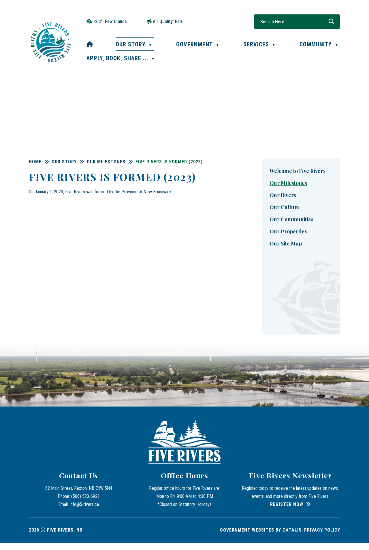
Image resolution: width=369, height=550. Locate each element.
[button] (331, 21)
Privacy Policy (322, 537)
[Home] (89, 44)
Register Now (286, 511)
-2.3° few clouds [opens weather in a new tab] (110, 21)
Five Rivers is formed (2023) (246, 162)
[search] (294, 21)
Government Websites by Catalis (261, 537)
